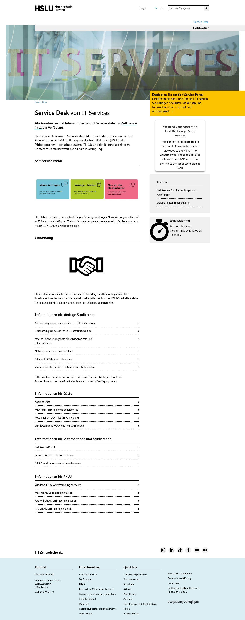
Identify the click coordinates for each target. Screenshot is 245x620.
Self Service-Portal (88, 574)
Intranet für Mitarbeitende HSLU (96, 589)
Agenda (127, 598)
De (156, 7)
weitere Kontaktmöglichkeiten (173, 202)
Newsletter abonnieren (180, 573)
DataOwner (201, 28)
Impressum (174, 583)
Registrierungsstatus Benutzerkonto (98, 608)
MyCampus (85, 579)
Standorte (128, 584)
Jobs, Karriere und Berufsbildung (140, 603)
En (162, 7)
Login (143, 7)
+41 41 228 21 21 (44, 592)
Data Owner (85, 613)
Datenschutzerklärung (179, 578)
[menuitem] (201, 28)
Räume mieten (131, 613)
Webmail (84, 603)
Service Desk (201, 21)
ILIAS (82, 584)
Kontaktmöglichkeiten (135, 574)
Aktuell (127, 589)
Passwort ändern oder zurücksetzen (97, 594)
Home (126, 608)
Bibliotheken (130, 594)
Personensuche (131, 579)
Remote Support (87, 598)
